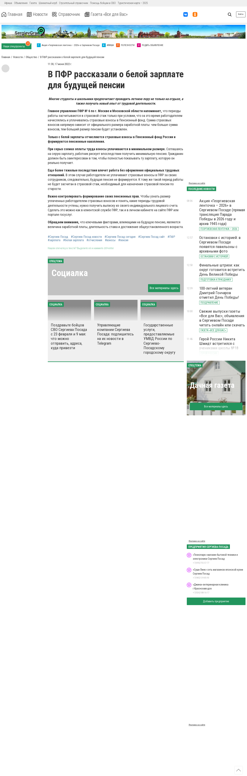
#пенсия (123, 240)
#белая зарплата (73, 240)
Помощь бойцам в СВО (103, 3)
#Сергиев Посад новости (86, 237)
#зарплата (54, 240)
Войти (240, 14)
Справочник (66, 14)
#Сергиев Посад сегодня (120, 237)
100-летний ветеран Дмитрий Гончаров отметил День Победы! (219, 293)
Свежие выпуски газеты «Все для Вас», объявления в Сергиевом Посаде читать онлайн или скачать (222, 318)
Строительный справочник (73, 3)
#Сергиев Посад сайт (151, 237)
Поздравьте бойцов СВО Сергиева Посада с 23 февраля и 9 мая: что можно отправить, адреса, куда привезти (69, 336)
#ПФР (171, 237)
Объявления (20, 3)
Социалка (70, 273)
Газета (33, 3)
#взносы (110, 240)
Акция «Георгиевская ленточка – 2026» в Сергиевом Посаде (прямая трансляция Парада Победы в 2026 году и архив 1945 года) (222, 212)
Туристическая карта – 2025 (133, 3)
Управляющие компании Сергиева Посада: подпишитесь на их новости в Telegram (115, 334)
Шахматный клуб (48, 3)
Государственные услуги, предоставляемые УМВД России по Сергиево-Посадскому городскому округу (159, 339)
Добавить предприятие (216, 601)
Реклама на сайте (197, 183)
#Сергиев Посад (58, 237)
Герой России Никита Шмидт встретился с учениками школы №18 (218, 343)
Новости (37, 14)
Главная (12, 14)
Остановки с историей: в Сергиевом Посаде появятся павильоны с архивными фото (220, 244)
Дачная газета (212, 385)
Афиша (8, 3)
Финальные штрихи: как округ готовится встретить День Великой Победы (222, 269)
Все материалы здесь (164, 288)
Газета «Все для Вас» (107, 14)
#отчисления (94, 240)
